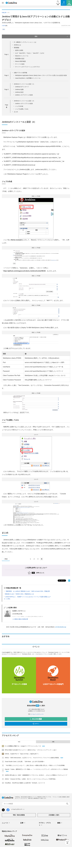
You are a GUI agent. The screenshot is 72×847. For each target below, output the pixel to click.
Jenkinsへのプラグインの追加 (24, 95)
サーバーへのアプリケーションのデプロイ (27, 67)
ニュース (6, 823)
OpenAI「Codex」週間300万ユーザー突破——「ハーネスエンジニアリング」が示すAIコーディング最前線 (36, 769)
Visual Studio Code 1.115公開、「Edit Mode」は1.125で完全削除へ (25, 761)
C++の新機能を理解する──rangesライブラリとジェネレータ (23, 746)
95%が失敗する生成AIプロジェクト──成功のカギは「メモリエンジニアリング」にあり (31, 750)
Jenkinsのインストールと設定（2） (24, 101)
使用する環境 (19, 50)
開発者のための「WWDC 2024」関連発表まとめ (19, 594)
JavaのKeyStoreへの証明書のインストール (27, 78)
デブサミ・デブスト (45, 824)
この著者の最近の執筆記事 (20, 619)
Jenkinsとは (17, 45)
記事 (23, 823)
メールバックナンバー (36, 714)
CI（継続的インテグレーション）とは (25, 42)
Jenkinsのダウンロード (22, 86)
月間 (53, 741)
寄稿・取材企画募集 (19, 815)
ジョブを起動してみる (21, 109)
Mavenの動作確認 (20, 61)
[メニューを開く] (3, 3)
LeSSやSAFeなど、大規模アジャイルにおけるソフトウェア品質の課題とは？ (28, 596)
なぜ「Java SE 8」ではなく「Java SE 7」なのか (29, 53)
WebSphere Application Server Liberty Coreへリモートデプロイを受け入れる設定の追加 (41, 75)
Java (4, 29)
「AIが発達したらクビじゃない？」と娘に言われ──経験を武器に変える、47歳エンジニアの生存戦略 (35, 765)
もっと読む (7, 598)
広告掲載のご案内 (54, 815)
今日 (19, 741)
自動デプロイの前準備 (20, 72)
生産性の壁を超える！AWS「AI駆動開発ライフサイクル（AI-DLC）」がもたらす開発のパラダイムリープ (36, 775)
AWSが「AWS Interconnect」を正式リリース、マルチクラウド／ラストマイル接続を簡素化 (32, 757)
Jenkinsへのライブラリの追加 (24, 103)
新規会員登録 (36, 719)
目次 (51, 36)
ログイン (35, 724)
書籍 (59, 823)
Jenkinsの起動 (19, 89)
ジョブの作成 (19, 106)
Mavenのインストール (21, 56)
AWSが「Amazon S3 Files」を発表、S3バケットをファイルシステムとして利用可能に (30, 779)
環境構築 (16, 47)
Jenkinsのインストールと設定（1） (24, 84)
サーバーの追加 (19, 64)
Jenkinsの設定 (19, 92)
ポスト (61, 581)
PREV (5, 559)
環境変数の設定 (19, 58)
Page (6, 54)
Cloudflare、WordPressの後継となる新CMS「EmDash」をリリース (25, 783)
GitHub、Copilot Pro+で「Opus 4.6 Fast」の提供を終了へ (22, 754)
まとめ (16, 111)
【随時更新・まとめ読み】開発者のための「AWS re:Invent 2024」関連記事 (27, 591)
